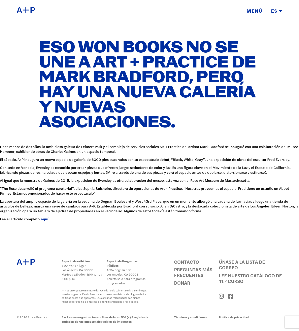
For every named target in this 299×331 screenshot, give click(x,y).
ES (276, 10)
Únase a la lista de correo (242, 264)
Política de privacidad (234, 317)
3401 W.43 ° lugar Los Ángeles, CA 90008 (77, 267)
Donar (182, 282)
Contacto (186, 262)
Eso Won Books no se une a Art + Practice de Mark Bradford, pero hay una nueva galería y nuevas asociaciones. (147, 85)
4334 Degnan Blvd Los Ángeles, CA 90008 (122, 272)
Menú (254, 10)
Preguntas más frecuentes (193, 272)
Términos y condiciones (190, 317)
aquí (44, 218)
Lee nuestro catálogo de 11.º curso (250, 278)
